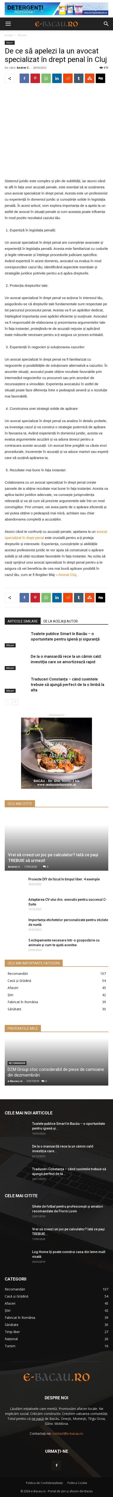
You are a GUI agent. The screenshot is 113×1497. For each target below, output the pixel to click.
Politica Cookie (77, 1483)
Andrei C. (23, 67)
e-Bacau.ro (15, 1081)
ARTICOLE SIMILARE (23, 621)
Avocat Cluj (67, 575)
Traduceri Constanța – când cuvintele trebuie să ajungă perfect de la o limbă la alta (67, 684)
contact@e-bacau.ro (67, 1433)
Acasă (9, 35)
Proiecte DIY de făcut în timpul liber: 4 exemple (64, 879)
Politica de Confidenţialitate (44, 1483)
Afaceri (22, 35)
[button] (106, 24)
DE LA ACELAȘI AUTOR (60, 621)
